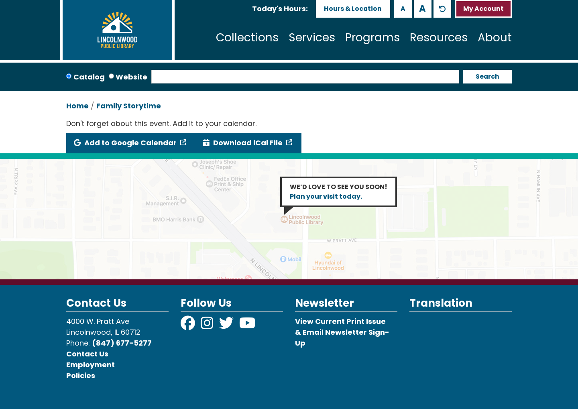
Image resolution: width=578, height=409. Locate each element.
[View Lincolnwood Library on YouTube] (247, 326)
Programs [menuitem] (372, 37)
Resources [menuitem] (439, 37)
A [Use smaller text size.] (403, 8)
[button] (280, 8)
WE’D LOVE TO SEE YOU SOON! (338, 191)
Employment (90, 365)
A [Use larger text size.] (422, 8)
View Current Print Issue (340, 321)
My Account (483, 8)
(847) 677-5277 (122, 343)
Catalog (89, 77)
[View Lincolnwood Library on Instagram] (208, 326)
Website (131, 77)
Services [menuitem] (312, 37)
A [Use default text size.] (442, 9)
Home (77, 106)
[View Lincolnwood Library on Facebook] (189, 326)
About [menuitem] (495, 37)
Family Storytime (128, 106)
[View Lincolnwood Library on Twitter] (227, 326)
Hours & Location (353, 8)
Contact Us (87, 354)
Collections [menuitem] (247, 37)
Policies (80, 375)
